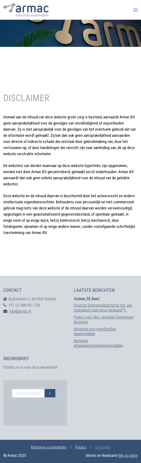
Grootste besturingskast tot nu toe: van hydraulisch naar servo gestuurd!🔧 (103, 307)
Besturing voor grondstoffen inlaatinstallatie (95, 331)
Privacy (80, 447)
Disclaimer (103, 447)
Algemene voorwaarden (49, 447)
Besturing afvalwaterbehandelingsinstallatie (98, 343)
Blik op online (128, 455)
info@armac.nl (20, 311)
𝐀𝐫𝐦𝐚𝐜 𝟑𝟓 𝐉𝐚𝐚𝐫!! (87, 298)
